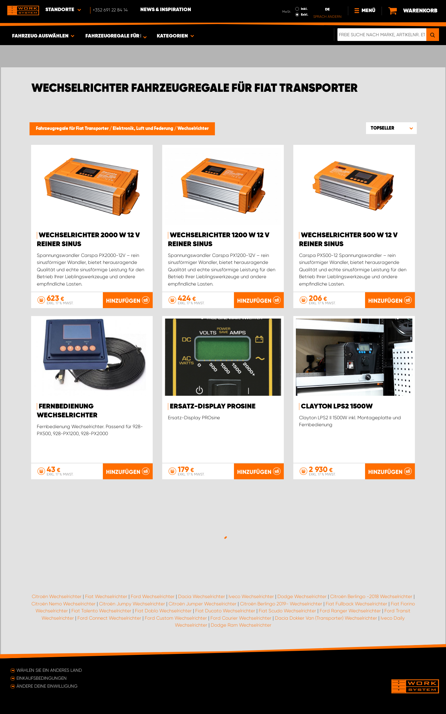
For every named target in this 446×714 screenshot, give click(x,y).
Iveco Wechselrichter (251, 596)
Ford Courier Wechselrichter (240, 618)
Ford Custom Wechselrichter (176, 618)
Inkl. (304, 8)
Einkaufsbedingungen (42, 678)
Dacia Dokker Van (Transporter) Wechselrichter (326, 618)
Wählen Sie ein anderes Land (49, 670)
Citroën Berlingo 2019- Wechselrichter (281, 604)
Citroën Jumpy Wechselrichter (132, 604)
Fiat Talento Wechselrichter (101, 611)
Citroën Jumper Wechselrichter (202, 604)
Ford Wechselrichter (153, 596)
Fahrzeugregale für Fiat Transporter (73, 128)
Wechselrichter (193, 128)
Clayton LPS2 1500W (337, 406)
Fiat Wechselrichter (106, 596)
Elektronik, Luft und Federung (143, 128)
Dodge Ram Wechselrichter (241, 625)
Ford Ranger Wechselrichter (350, 611)
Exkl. (304, 14)
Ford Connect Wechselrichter (109, 618)
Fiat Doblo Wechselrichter (163, 611)
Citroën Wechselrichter (57, 596)
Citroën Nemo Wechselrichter (63, 604)
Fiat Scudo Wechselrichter (287, 611)
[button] (391, 128)
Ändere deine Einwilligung (47, 686)
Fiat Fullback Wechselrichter (356, 604)
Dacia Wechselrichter (201, 596)
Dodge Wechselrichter (302, 596)
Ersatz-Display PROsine (213, 406)
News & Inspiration (165, 9)
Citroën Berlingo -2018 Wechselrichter (371, 596)
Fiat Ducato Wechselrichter (225, 611)
